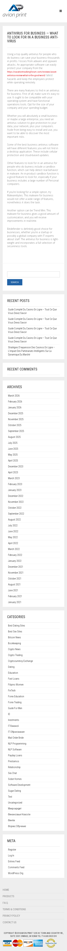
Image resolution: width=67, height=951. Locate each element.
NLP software (14, 749)
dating (11, 666)
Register (12, 849)
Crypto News (14, 649)
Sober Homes (15, 779)
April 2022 (13, 543)
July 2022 (13, 525)
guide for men (15, 708)
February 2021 (15, 596)
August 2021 (14, 584)
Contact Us (9, 922)
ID (9, 714)
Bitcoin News (14, 637)
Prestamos (13, 761)
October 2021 (14, 578)
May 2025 (13, 454)
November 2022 (16, 501)
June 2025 (13, 448)
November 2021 (16, 572)
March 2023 (14, 478)
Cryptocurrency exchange (20, 661)
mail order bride (16, 737)
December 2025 (15, 413)
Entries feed (14, 861)
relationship (14, 767)
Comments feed (16, 867)
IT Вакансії (13, 725)
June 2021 (13, 590)
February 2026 (15, 401)
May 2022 (13, 537)
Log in (11, 855)
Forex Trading (14, 702)
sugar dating (14, 790)
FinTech (12, 690)
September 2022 (16, 513)
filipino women (16, 684)
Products (8, 896)
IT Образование (16, 731)
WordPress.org (15, 873)
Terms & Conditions (14, 909)
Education (13, 672)
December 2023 (15, 466)
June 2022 (13, 531)
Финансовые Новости (19, 814)
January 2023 (14, 490)
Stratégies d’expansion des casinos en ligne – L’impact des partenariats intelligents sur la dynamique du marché (31, 351)
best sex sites (15, 631)
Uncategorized (15, 802)
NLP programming (17, 743)
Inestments (13, 720)
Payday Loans (15, 755)
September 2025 (16, 431)
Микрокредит (14, 808)
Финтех (11, 820)
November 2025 (16, 419)
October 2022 (14, 507)
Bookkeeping (14, 643)
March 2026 (14, 395)
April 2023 (13, 472)
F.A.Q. (5, 903)
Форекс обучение (17, 826)
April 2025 (13, 460)
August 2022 (14, 519)
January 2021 (14, 602)
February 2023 (15, 484)
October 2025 (14, 425)
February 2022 (15, 555)
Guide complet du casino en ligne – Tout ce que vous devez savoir (32, 311)
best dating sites (16, 625)
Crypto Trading (15, 655)
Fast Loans (13, 678)
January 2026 (14, 407)
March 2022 (14, 549)
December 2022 (15, 496)
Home (6, 889)
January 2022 (14, 560)
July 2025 (13, 442)
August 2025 (14, 437)
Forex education (16, 696)
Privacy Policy (11, 915)
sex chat (12, 773)
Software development (19, 784)
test (10, 796)
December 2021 (15, 566)
